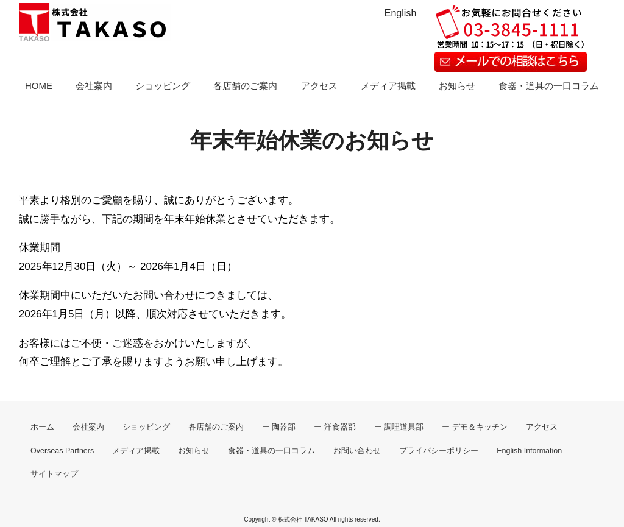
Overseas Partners (62, 451)
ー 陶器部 (279, 427)
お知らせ (457, 85)
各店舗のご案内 (245, 85)
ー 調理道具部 (399, 427)
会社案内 (94, 85)
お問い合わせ (357, 451)
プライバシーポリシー (438, 451)
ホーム (42, 427)
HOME (38, 85)
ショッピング (162, 85)
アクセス (319, 85)
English (400, 13)
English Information (529, 451)
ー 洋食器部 (334, 427)
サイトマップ (54, 474)
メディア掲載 (388, 85)
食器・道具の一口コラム (548, 85)
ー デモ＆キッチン (474, 427)
